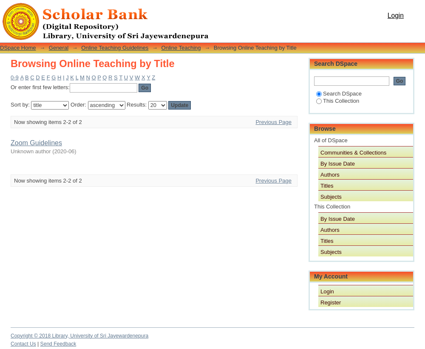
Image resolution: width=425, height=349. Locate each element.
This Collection (337, 101)
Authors (330, 175)
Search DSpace (339, 93)
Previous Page (273, 122)
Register (330, 302)
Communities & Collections (353, 152)
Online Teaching (181, 48)
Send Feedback (58, 344)
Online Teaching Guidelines (114, 48)
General (58, 48)
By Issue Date (337, 163)
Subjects (331, 197)
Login (396, 15)
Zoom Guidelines (36, 142)
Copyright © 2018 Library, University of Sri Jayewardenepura (79, 336)
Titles (327, 186)
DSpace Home (18, 48)
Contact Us (23, 344)
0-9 (15, 77)
